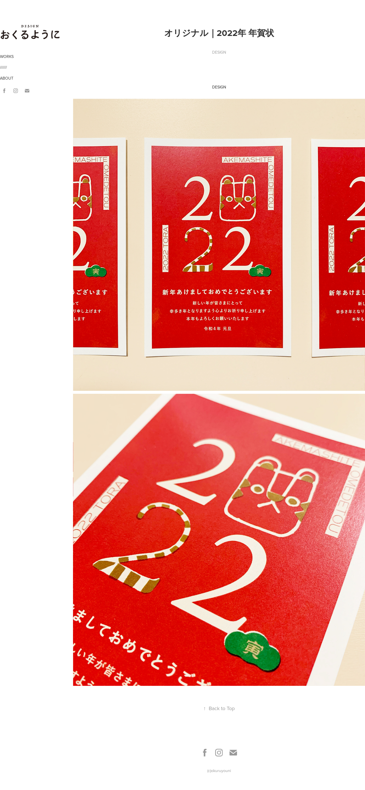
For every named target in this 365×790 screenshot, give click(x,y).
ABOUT (6, 78)
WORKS (7, 56)
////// (3, 67)
